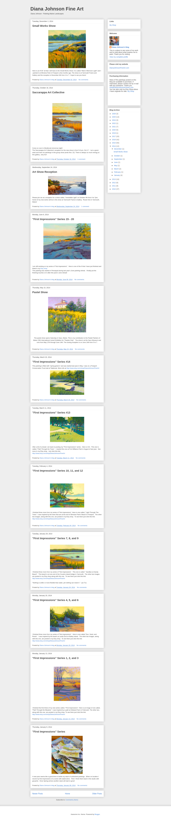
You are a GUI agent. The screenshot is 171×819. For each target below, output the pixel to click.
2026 (114, 114)
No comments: (84, 80)
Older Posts (97, 794)
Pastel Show (40, 292)
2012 (114, 183)
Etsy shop (43, 268)
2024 (114, 120)
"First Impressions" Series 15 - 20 (53, 219)
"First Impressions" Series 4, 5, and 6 (55, 600)
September (118, 159)
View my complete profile (118, 57)
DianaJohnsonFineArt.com (119, 68)
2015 (114, 143)
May (116, 165)
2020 (114, 130)
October (117, 156)
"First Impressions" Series (48, 731)
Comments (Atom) (72, 800)
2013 (114, 179)
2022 (114, 123)
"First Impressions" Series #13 (51, 412)
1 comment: (82, 159)
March (116, 169)
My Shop (112, 25)
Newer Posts (37, 794)
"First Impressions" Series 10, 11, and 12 (57, 470)
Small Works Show (44, 25)
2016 (114, 140)
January (117, 175)
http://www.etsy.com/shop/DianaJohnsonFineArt (82, 368)
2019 (114, 133)
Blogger (97, 814)
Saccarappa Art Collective (48, 92)
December (118, 149)
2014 (114, 146)
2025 (114, 117)
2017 (114, 136)
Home (67, 794)
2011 (114, 186)
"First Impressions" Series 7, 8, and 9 (55, 538)
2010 (114, 189)
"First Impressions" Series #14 (51, 361)
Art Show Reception (44, 171)
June (116, 162)
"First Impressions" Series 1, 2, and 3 (55, 658)
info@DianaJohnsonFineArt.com (121, 87)
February (117, 172)
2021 (114, 127)
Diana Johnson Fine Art (56, 8)
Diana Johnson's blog (120, 47)
